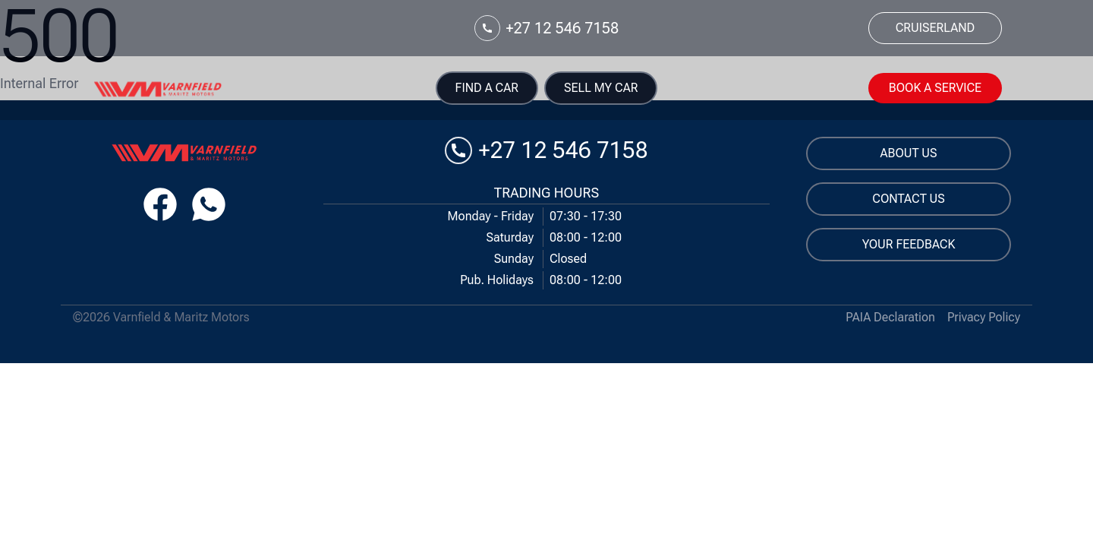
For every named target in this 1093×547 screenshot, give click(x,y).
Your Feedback (909, 244)
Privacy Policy (983, 317)
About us (908, 153)
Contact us (908, 198)
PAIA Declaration (890, 317)
